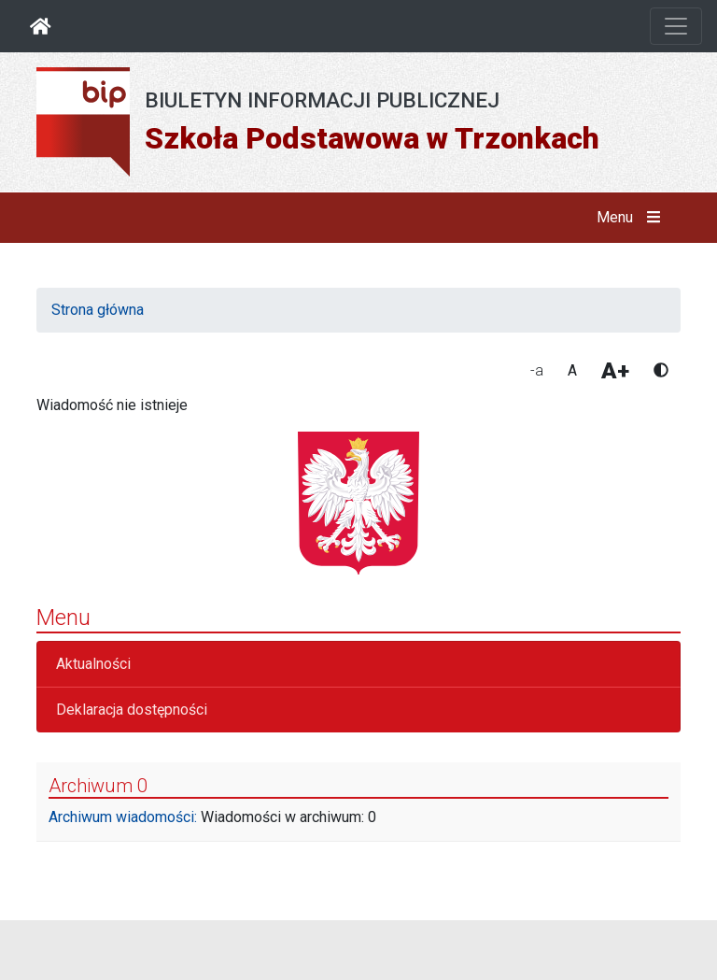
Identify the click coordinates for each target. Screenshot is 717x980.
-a (536, 370)
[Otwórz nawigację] (676, 26)
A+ (615, 371)
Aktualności (93, 664)
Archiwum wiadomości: (123, 817)
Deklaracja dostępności (131, 709)
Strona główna (97, 310)
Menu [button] (632, 217)
